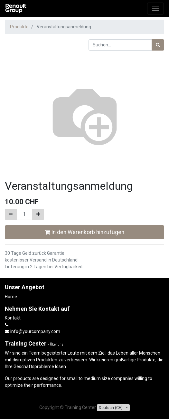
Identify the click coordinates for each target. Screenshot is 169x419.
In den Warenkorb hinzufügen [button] (84, 232)
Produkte (19, 26)
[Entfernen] (11, 214)
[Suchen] (158, 45)
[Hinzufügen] (38, 214)
